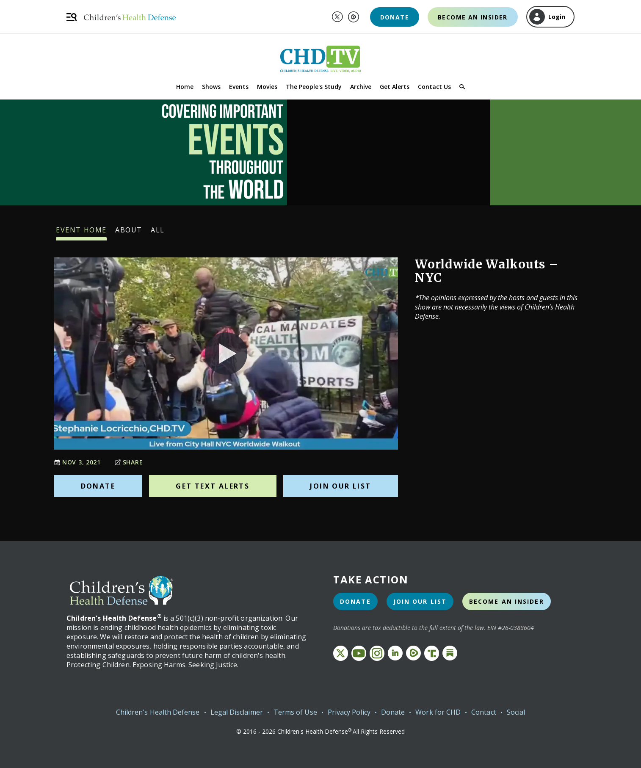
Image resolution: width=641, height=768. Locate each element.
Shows (211, 87)
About (128, 232)
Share (128, 462)
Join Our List (340, 486)
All (158, 232)
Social (516, 712)
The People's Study (314, 87)
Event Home (81, 232)
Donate (394, 17)
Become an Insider (473, 17)
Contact (483, 712)
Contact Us (434, 87)
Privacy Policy (349, 712)
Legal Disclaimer (236, 712)
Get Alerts (394, 87)
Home (184, 87)
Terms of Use (295, 712)
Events (239, 87)
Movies (267, 87)
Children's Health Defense (158, 712)
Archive (360, 87)
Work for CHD (438, 712)
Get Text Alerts (212, 486)
